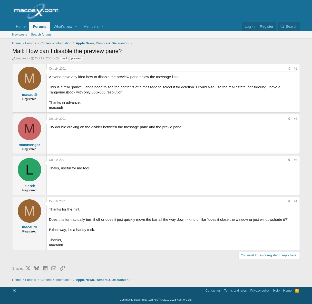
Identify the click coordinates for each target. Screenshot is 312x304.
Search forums (41, 34)
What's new (63, 26)
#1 (295, 68)
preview (76, 58)
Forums (39, 26)
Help (276, 290)
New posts (19, 34)
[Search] (289, 26)
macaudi (22, 58)
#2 (295, 118)
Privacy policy (260, 290)
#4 (295, 201)
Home (21, 26)
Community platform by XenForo (156, 299)
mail (64, 58)
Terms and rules (235, 290)
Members (91, 26)
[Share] (289, 69)
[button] (76, 26)
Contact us (213, 290)
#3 (295, 160)
